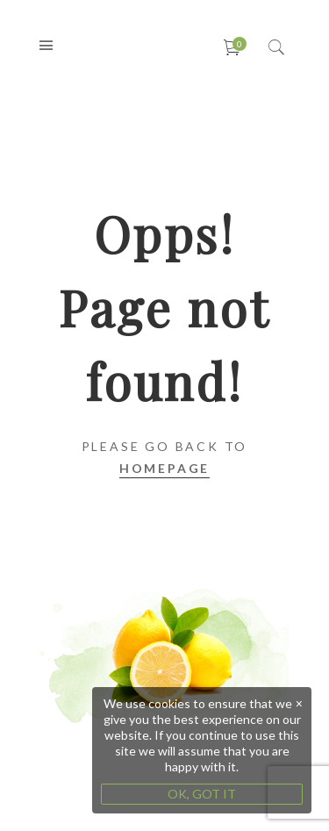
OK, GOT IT (202, 793)
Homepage (164, 468)
